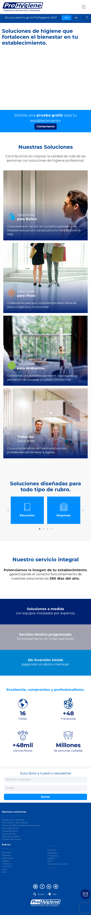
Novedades (52, 853)
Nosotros (51, 858)
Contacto (51, 850)
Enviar (45, 796)
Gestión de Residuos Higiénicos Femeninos (21, 825)
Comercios (6, 866)
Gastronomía (8, 858)
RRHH (50, 861)
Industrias (6, 864)
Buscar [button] (39, 894)
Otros (4, 872)
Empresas (6, 855)
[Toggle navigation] (83, 7)
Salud (4, 869)
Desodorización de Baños (13, 820)
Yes (66, 17)
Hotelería (6, 861)
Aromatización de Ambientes (15, 822)
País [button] (52, 894)
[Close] (87, 17)
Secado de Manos (9, 831)
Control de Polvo (9, 834)
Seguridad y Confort (11, 836)
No (76, 17)
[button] (40, 528)
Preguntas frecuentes (57, 864)
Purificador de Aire (10, 828)
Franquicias (52, 856)
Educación (7, 852)
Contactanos (46, 126)
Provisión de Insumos (11, 839)
